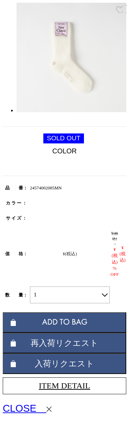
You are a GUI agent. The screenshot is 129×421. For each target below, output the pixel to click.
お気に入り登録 (119, 9)
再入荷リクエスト (64, 343)
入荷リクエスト (64, 363)
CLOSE (27, 408)
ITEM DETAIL (64, 385)
